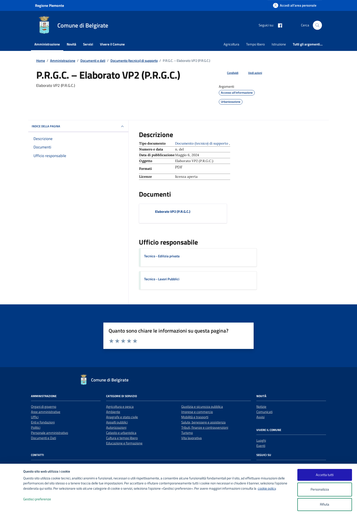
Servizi (88, 44)
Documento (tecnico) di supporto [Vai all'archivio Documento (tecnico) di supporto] (202, 143)
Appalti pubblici (117, 422)
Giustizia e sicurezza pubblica (202, 406)
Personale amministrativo (49, 432)
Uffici (34, 417)
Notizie (261, 406)
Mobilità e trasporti (194, 417)
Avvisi (260, 417)
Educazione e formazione (124, 443)
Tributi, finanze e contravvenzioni (204, 427)
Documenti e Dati (43, 438)
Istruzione (279, 44)
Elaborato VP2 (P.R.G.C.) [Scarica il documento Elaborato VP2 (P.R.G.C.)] (172, 211)
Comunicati (264, 411)
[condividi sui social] (229, 73)
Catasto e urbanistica (121, 432)
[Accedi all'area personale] (295, 5)
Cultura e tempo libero (122, 438)
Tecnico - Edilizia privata (162, 256)
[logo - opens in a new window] (12, 508)
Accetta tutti (325, 474)
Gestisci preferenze (42, 499)
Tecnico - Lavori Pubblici (161, 279)
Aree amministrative (45, 411)
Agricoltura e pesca (120, 406)
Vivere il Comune (112, 44)
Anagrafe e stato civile (122, 417)
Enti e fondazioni (43, 422)
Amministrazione (47, 44)
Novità (71, 44)
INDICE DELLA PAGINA (78, 126)
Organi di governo (43, 406)
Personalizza (325, 489)
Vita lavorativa (191, 438)
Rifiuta (324, 504)
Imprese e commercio (197, 411)
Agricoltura (231, 44)
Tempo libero (255, 44)
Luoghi (261, 440)
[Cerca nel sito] (317, 25)
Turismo (187, 432)
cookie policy (267, 488)
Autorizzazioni (116, 427)
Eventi (260, 445)
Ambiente (113, 411)
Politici (35, 427)
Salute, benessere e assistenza (203, 422)
